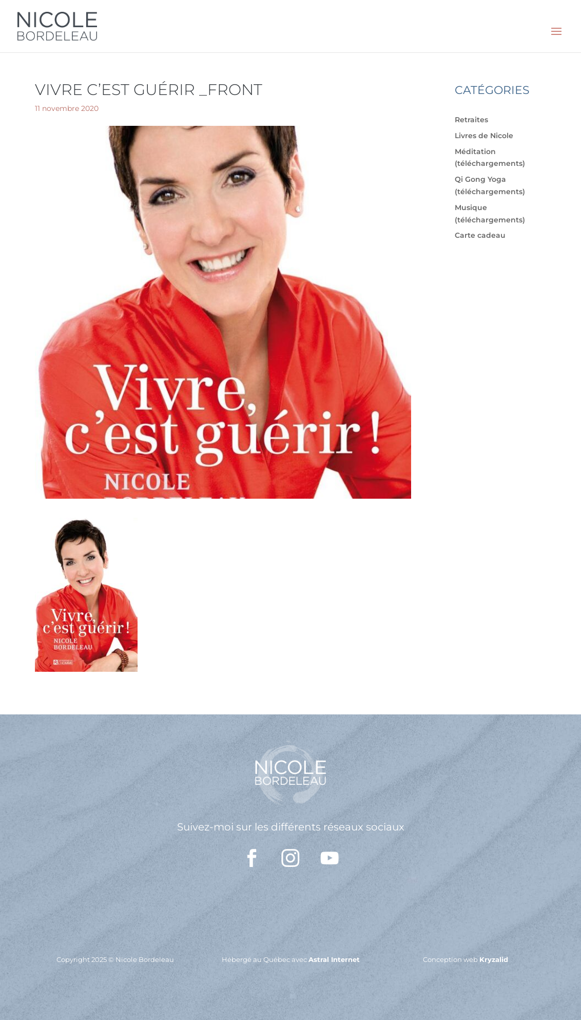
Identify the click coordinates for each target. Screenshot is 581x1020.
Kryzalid (493, 959)
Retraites (471, 119)
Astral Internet (334, 959)
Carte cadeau (480, 235)
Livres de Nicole (484, 135)
